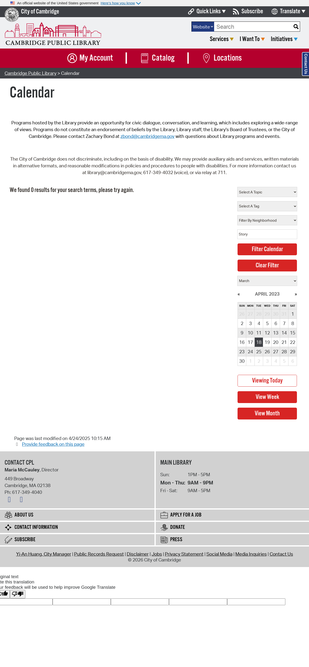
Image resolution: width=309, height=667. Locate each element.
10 (250, 333)
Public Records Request (99, 554)
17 (250, 342)
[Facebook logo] (11, 500)
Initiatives (282, 39)
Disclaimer (138, 554)
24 (250, 352)
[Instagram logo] (22, 500)
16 (242, 342)
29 (292, 352)
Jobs (157, 554)
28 (284, 352)
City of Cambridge (40, 12)
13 (275, 333)
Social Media (219, 554)
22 (292, 342)
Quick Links (209, 11)
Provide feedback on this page (53, 444)
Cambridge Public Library (30, 73)
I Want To (250, 39)
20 (275, 342)
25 (258, 352)
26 (267, 352)
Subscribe (252, 11)
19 (267, 342)
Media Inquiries (251, 554)
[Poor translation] (17, 594)
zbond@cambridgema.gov (147, 136)
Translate (290, 11)
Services (219, 39)
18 (258, 342)
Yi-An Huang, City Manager (43, 554)
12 (267, 333)
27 (275, 352)
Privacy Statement (184, 554)
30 (242, 361)
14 (284, 333)
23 (242, 352)
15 (292, 333)
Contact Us (281, 554)
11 (258, 333)
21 (284, 342)
